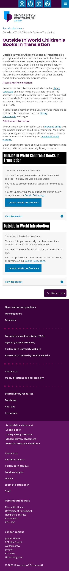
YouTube (10, 406)
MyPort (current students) (20, 342)
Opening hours (13, 313)
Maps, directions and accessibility (24, 377)
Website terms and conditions (23, 443)
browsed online (52, 126)
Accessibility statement (19, 425)
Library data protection (19, 434)
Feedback (10, 320)
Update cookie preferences (23, 202)
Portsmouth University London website (27, 355)
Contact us (11, 371)
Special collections (12, 28)
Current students (15, 459)
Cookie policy (13, 429)
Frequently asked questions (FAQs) (25, 335)
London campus (14, 472)
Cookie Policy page (35, 195)
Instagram (11, 413)
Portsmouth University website (23, 348)
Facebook (10, 400)
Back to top (55, 293)
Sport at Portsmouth (17, 484)
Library (9, 478)
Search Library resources (19, 393)
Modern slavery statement (21, 438)
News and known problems (20, 307)
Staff (8, 491)
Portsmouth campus (17, 465)
